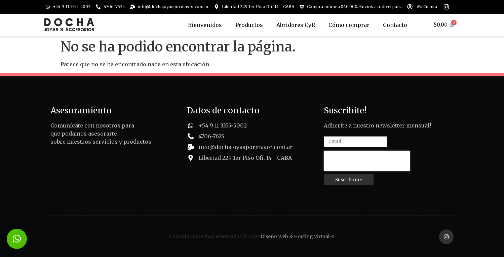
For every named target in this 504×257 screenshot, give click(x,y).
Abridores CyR (295, 25)
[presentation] (367, 161)
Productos (249, 25)
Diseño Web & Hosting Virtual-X (298, 236)
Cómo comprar (349, 25)
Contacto (395, 25)
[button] (17, 239)
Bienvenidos (205, 25)
